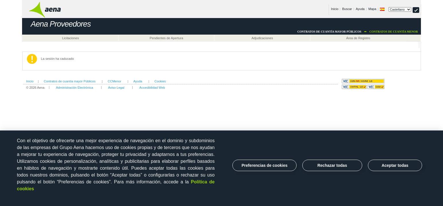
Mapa (372, 9)
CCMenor (114, 81)
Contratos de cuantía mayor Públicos (69, 81)
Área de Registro (358, 38)
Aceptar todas (395, 165)
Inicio (334, 9)
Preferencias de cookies (264, 165)
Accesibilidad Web (152, 87)
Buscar (347, 9)
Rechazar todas (332, 165)
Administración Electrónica (74, 87)
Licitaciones (70, 38)
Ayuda (360, 9)
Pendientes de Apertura (166, 38)
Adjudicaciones (262, 38)
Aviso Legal (116, 87)
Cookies (160, 81)
